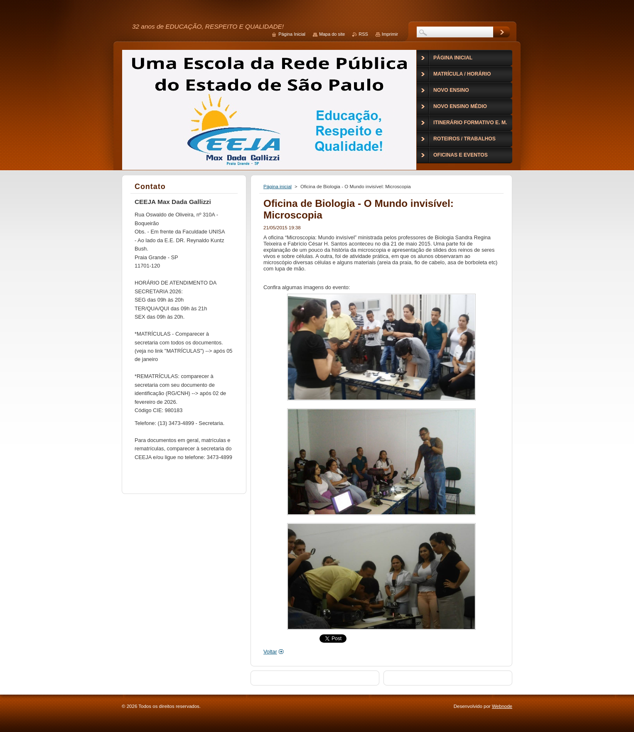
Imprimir (390, 34)
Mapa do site (332, 34)
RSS (363, 34)
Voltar (270, 651)
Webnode (502, 706)
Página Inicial (291, 34)
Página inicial (277, 186)
